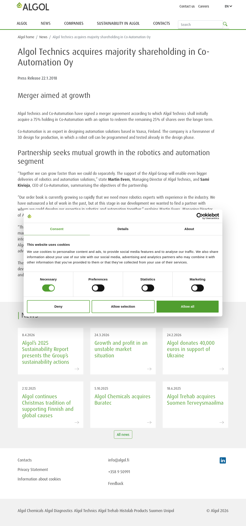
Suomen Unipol (161, 510)
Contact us (187, 6)
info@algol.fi (118, 459)
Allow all (187, 306)
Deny (58, 306)
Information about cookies (39, 478)
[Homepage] (33, 6)
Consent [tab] (57, 229)
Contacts (161, 23)
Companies (73, 23)
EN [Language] (228, 6)
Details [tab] (123, 229)
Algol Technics (85, 510)
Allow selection (123, 306)
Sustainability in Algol (118, 23)
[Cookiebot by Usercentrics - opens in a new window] (199, 216)
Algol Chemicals (31, 510)
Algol (22, 23)
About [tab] (189, 229)
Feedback (115, 483)
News (46, 23)
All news (123, 434)
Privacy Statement (33, 469)
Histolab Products (134, 510)
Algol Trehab (108, 510)
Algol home (26, 37)
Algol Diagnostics (59, 510)
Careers (203, 6)
